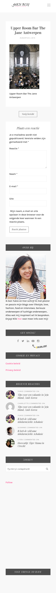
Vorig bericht (28, 113)
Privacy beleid (13, 370)
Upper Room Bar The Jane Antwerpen (28, 30)
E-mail (13, 186)
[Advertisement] (28, 528)
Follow (9, 482)
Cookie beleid (13, 363)
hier (19, 318)
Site (11, 198)
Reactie (14, 148)
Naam (13, 174)
